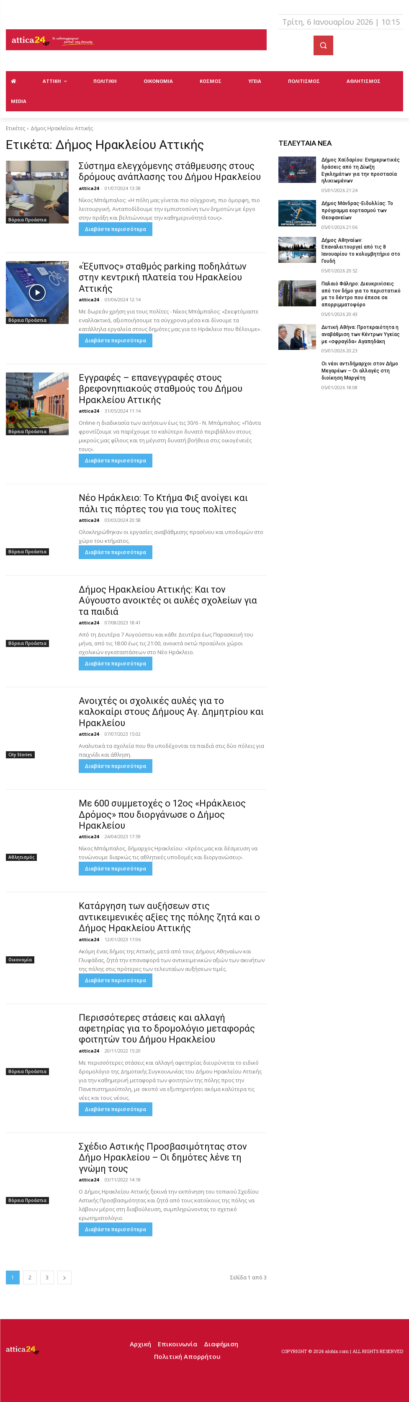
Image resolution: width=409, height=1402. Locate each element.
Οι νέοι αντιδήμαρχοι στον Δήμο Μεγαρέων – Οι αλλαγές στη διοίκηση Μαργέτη (360, 371)
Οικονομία (20, 960)
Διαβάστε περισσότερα (115, 229)
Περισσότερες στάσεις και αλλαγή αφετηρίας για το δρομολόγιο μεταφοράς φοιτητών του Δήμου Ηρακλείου (167, 1028)
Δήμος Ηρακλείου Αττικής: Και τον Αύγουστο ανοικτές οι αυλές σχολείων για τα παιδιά (168, 600)
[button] (323, 45)
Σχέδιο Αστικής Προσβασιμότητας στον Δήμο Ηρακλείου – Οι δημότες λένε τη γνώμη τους (163, 1157)
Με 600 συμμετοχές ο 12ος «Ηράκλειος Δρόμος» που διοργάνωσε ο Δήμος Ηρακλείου (162, 814)
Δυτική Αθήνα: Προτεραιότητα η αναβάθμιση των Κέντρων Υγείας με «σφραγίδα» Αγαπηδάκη (361, 334)
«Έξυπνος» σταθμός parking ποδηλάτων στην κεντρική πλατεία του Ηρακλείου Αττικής (163, 277)
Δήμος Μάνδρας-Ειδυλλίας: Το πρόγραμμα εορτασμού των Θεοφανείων (357, 210)
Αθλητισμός (21, 857)
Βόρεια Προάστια (27, 220)
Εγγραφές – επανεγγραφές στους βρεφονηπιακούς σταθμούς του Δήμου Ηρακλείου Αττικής (160, 388)
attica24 (89, 188)
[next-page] (64, 1277)
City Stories (20, 754)
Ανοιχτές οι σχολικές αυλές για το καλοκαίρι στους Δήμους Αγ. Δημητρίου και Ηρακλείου (171, 712)
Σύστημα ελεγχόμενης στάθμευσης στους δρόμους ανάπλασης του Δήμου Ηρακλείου (170, 171)
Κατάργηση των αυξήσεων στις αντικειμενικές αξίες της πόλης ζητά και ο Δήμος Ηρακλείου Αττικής (169, 917)
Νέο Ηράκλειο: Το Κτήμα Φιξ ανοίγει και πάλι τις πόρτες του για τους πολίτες (163, 503)
